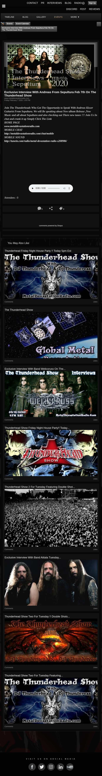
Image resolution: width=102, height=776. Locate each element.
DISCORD (71, 9)
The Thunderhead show (19, 309)
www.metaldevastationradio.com (22, 126)
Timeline (9, 17)
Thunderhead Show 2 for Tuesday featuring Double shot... (40, 486)
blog (25, 17)
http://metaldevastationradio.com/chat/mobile (29, 133)
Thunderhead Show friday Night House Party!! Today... (37, 427)
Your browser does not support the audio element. (51, 188)
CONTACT (32, 3)
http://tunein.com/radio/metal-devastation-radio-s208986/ (35, 141)
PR (42, 3)
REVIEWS (94, 9)
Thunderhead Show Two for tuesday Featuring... (34, 675)
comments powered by (51, 226)
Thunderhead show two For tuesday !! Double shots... (37, 616)
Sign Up (92, 3)
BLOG (68, 3)
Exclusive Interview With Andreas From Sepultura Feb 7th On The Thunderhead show (28, 29)
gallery (41, 17)
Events (10, 24)
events (58, 17)
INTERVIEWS (54, 3)
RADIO (78, 3)
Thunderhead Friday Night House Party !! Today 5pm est (38, 250)
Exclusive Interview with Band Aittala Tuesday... (33, 557)
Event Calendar (22, 24)
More (75, 17)
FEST (83, 9)
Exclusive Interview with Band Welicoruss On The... (35, 368)
